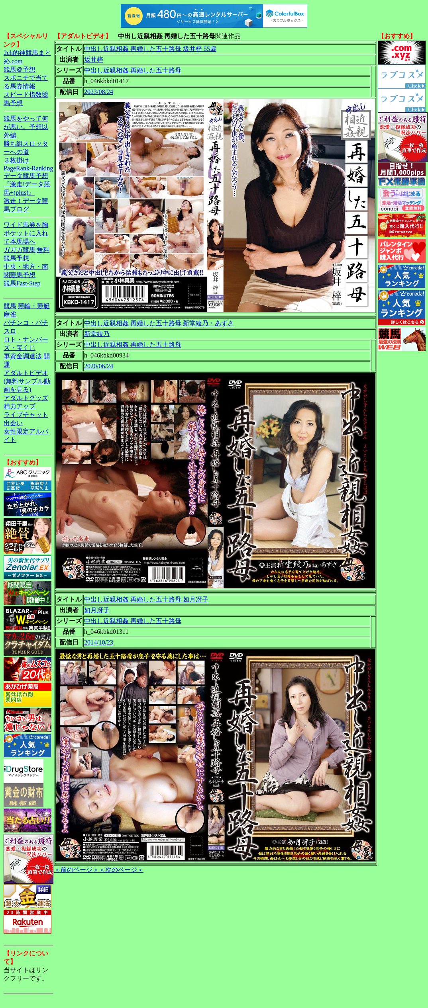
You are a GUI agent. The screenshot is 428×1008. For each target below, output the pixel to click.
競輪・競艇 (34, 306)
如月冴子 (97, 610)
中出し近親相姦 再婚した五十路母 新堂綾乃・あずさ (159, 323)
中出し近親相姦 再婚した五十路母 (132, 70)
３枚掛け (16, 160)
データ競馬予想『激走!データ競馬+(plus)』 (27, 184)
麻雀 (10, 314)
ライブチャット (26, 414)
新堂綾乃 (97, 333)
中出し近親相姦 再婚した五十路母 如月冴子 (146, 599)
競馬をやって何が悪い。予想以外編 (26, 127)
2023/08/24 (98, 91)
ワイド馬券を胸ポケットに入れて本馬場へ (26, 233)
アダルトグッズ (26, 398)
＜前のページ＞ (76, 869)
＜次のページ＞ (121, 869)
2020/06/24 (98, 366)
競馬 (10, 306)
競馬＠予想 (19, 69)
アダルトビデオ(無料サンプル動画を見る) (27, 381)
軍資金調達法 (23, 356)
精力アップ (19, 406)
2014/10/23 (98, 642)
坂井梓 (93, 59)
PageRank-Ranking (28, 168)
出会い (13, 423)
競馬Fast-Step (22, 283)
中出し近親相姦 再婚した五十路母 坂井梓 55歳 (150, 48)
